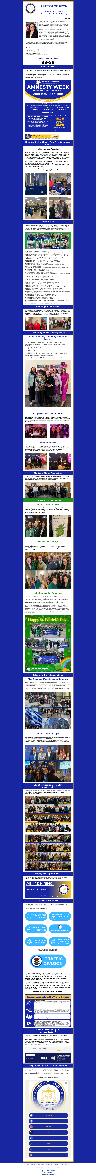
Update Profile (44, 1167)
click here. (48, 170)
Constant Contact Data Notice (54, 1167)
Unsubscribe (37, 1167)
